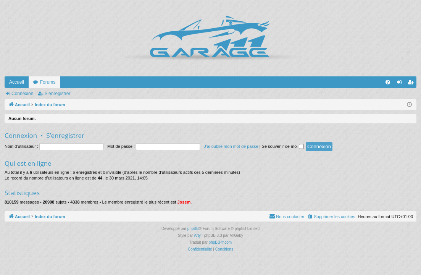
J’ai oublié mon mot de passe (231, 146)
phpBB (193, 228)
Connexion (22, 93)
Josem (183, 202)
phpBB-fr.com (220, 242)
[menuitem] (388, 82)
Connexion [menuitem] (401, 83)
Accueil (16, 82)
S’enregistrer (57, 93)
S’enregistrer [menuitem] (412, 83)
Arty (197, 235)
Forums (48, 82)
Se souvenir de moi (283, 146)
